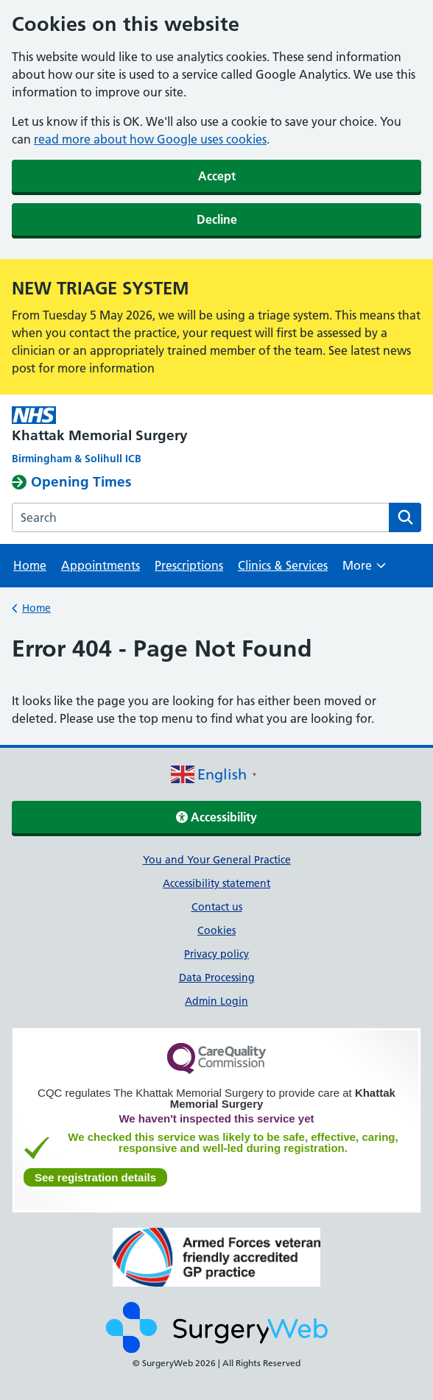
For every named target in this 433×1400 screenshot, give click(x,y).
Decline (217, 219)
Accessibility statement (216, 883)
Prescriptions (189, 565)
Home (29, 565)
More (364, 570)
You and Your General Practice (217, 859)
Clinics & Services (283, 565)
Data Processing (217, 977)
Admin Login (216, 1001)
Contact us (216, 906)
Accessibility (216, 817)
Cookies (216, 930)
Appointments (100, 565)
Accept (217, 176)
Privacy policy (216, 954)
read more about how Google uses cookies (150, 139)
